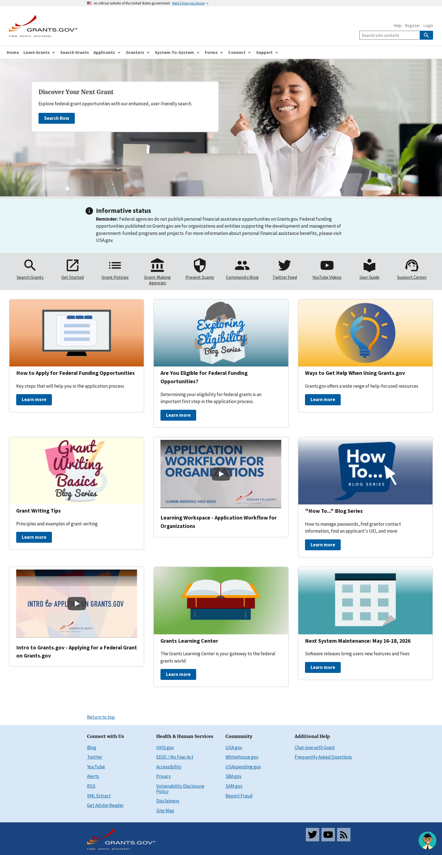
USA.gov (233, 747)
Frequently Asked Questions (323, 757)
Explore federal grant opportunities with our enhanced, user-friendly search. (115, 104)
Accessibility (168, 767)
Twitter (94, 757)
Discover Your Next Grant (76, 92)
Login (428, 25)
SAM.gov (233, 786)
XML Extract (99, 796)
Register (412, 25)
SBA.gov (233, 776)
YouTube (96, 767)
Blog (91, 747)
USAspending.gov (243, 767)
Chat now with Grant (315, 747)
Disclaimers (167, 801)
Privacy (163, 776)
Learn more (34, 399)
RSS (91, 786)
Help (397, 25)
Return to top (101, 717)
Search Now (56, 118)
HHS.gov (165, 747)
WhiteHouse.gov (241, 757)
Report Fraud (239, 796)
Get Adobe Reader (105, 805)
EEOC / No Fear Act (174, 757)
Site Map (165, 811)
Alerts (93, 776)
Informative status (123, 210)
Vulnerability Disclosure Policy (180, 788)
